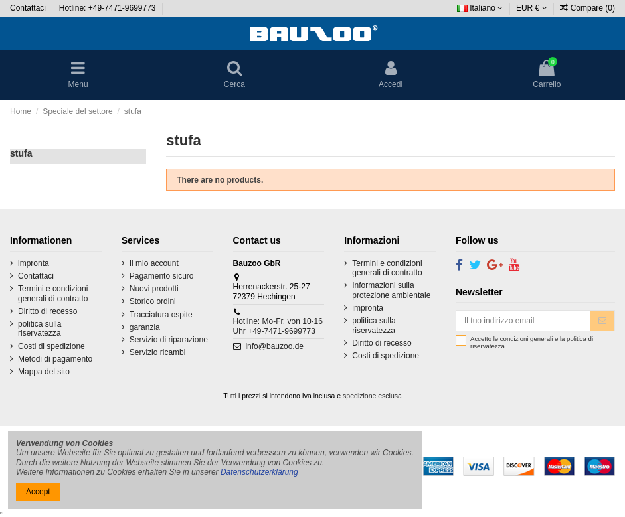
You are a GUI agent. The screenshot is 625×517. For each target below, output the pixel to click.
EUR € (531, 8)
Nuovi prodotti (154, 288)
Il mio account (154, 263)
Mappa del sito (44, 371)
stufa (21, 153)
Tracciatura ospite (161, 314)
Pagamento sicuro (162, 276)
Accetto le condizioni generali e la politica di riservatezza (531, 342)
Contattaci (29, 8)
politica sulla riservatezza (39, 328)
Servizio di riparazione (169, 339)
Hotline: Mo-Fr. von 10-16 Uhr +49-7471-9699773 (278, 326)
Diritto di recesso (47, 311)
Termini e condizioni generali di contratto (53, 293)
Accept (38, 491)
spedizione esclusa (372, 396)
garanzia (145, 327)
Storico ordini (153, 301)
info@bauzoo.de (274, 346)
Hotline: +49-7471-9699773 (108, 8)
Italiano (480, 8)
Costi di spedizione (51, 346)
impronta (33, 263)
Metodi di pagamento (55, 359)
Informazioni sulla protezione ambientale (391, 290)
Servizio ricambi (158, 352)
